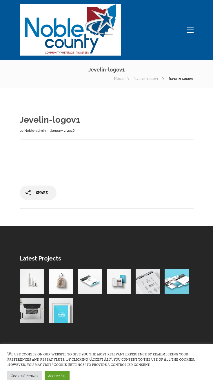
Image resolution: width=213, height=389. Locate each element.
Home (118, 78)
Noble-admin (35, 131)
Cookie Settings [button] (24, 375)
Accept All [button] (57, 375)
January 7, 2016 (62, 131)
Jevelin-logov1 (145, 78)
